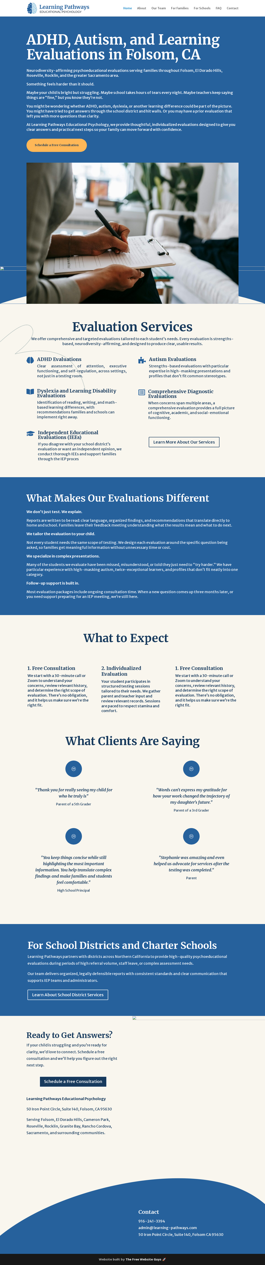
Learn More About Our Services (184, 442)
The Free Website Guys (143, 1259)
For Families (180, 8)
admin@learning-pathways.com (167, 1227)
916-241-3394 (151, 1221)
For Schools (202, 8)
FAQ (219, 8)
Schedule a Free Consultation (57, 145)
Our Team (158, 8)
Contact (233, 8)
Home (127, 8)
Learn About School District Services (68, 994)
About (141, 8)
